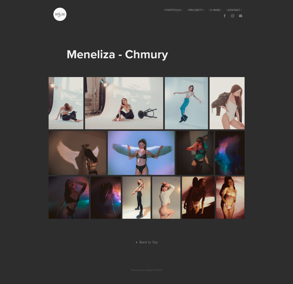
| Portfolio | (173, 10)
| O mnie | (215, 10)
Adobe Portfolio (153, 270)
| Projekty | (195, 10)
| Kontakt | (234, 10)
